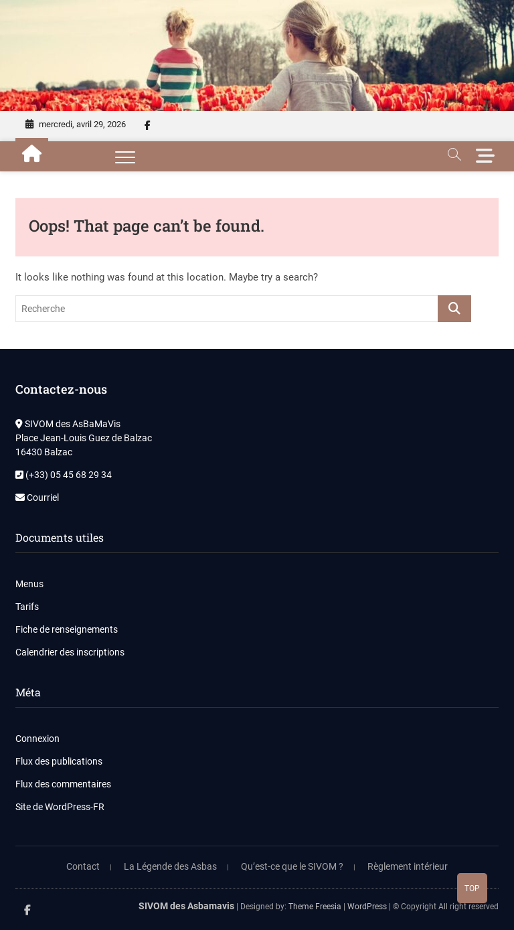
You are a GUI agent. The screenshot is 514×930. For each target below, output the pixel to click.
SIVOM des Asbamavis (186, 906)
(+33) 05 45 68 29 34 (63, 474)
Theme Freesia (314, 906)
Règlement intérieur (407, 866)
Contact (83, 866)
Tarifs (27, 606)
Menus (29, 583)
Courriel (37, 497)
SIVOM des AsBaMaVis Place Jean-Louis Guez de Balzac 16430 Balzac (83, 437)
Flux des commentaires (63, 784)
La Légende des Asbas (170, 866)
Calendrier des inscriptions (69, 652)
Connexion (37, 738)
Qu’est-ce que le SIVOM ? (292, 866)
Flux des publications (58, 761)
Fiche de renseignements (66, 629)
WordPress (367, 906)
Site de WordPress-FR (59, 806)
